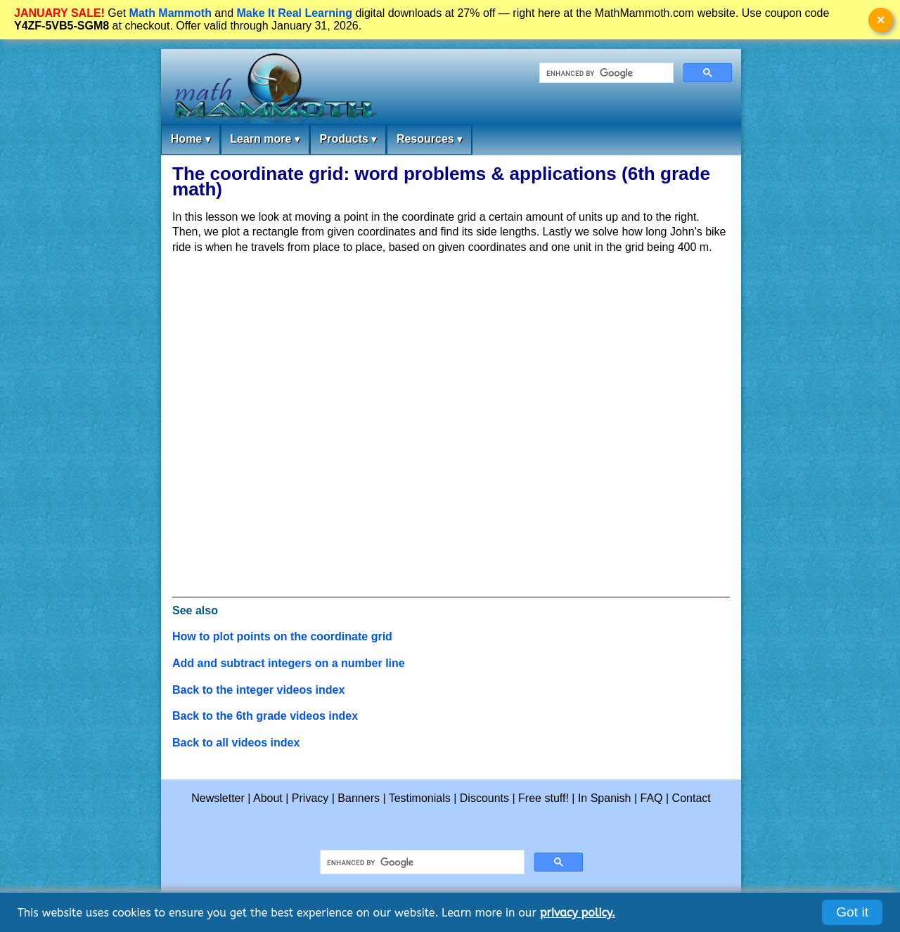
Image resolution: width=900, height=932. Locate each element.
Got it (852, 912)
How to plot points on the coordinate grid (282, 636)
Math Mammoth (170, 13)
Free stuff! (543, 798)
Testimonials (420, 798)
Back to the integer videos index (258, 690)
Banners (359, 798)
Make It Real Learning (295, 13)
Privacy (310, 798)
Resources (429, 139)
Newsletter (218, 798)
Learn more (265, 139)
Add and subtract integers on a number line (288, 663)
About (268, 798)
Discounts (484, 798)
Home (190, 139)
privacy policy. (577, 912)
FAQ (652, 798)
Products (347, 139)
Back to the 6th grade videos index (265, 716)
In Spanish (604, 798)
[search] (605, 73)
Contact (691, 798)
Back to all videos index (236, 743)
